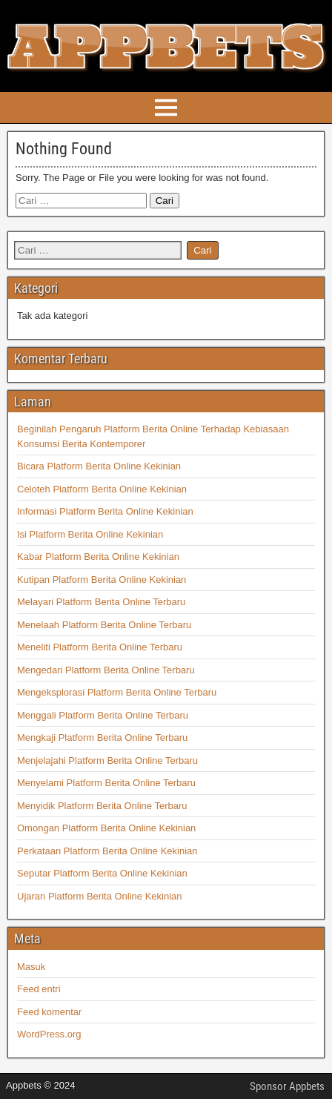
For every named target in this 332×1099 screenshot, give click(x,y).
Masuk (31, 966)
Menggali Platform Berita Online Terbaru (102, 715)
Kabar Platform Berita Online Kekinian (98, 556)
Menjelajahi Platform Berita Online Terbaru (107, 760)
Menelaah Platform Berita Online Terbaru (104, 624)
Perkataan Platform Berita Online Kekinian (107, 851)
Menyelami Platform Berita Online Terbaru (106, 782)
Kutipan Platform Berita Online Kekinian (101, 579)
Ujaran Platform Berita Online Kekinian (99, 896)
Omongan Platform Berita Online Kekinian (106, 828)
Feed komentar (49, 1011)
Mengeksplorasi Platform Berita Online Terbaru (116, 692)
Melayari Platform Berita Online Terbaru (101, 601)
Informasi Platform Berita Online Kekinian (105, 511)
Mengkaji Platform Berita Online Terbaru (102, 737)
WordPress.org (49, 1034)
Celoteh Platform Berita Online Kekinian (102, 489)
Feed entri (39, 988)
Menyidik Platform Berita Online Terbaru (102, 805)
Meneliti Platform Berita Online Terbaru (99, 647)
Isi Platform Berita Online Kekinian (90, 534)
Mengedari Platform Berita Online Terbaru (106, 670)
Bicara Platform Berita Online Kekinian (99, 466)
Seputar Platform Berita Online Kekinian (102, 873)
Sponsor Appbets (287, 1086)
